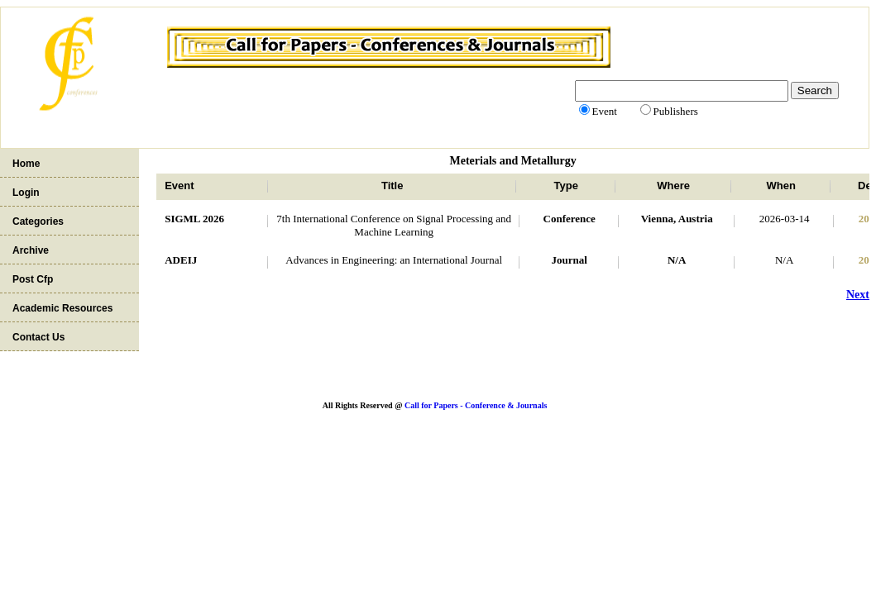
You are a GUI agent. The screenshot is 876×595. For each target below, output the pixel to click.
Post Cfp (32, 279)
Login (26, 192)
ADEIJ (181, 260)
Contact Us (38, 337)
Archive (30, 250)
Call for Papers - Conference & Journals (475, 405)
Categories (38, 221)
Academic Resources (62, 308)
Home (26, 163)
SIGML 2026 (194, 218)
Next (857, 294)
